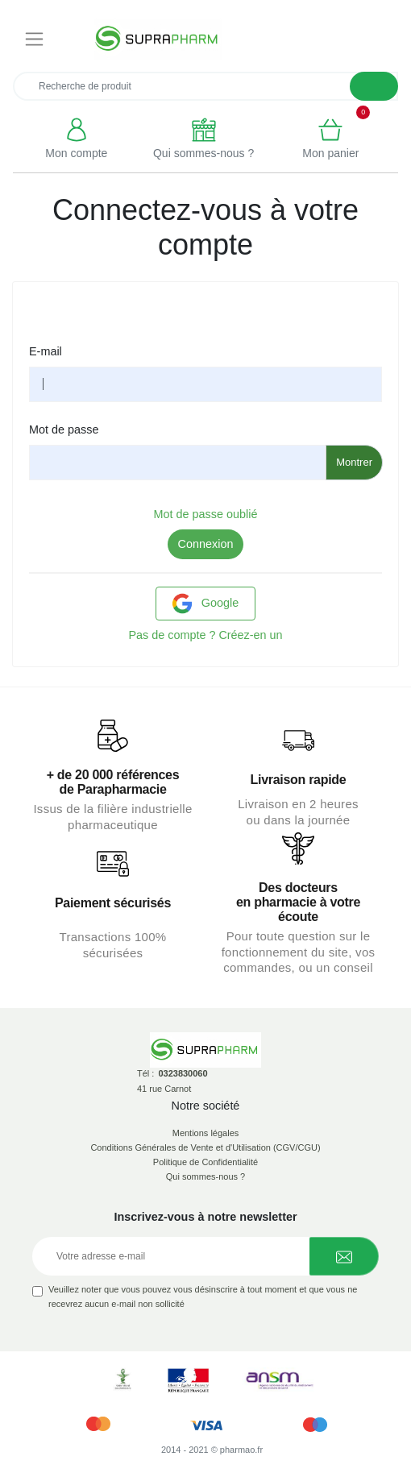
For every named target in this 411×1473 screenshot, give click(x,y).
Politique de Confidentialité (205, 1162)
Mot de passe (63, 429)
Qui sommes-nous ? (205, 1176)
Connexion (206, 543)
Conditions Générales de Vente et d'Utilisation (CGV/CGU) (205, 1147)
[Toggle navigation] (34, 39)
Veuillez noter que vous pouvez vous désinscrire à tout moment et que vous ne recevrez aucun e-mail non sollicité (202, 1296)
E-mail (45, 351)
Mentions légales (205, 1133)
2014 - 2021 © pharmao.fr (212, 1449)
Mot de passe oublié (206, 514)
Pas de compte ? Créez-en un (205, 635)
